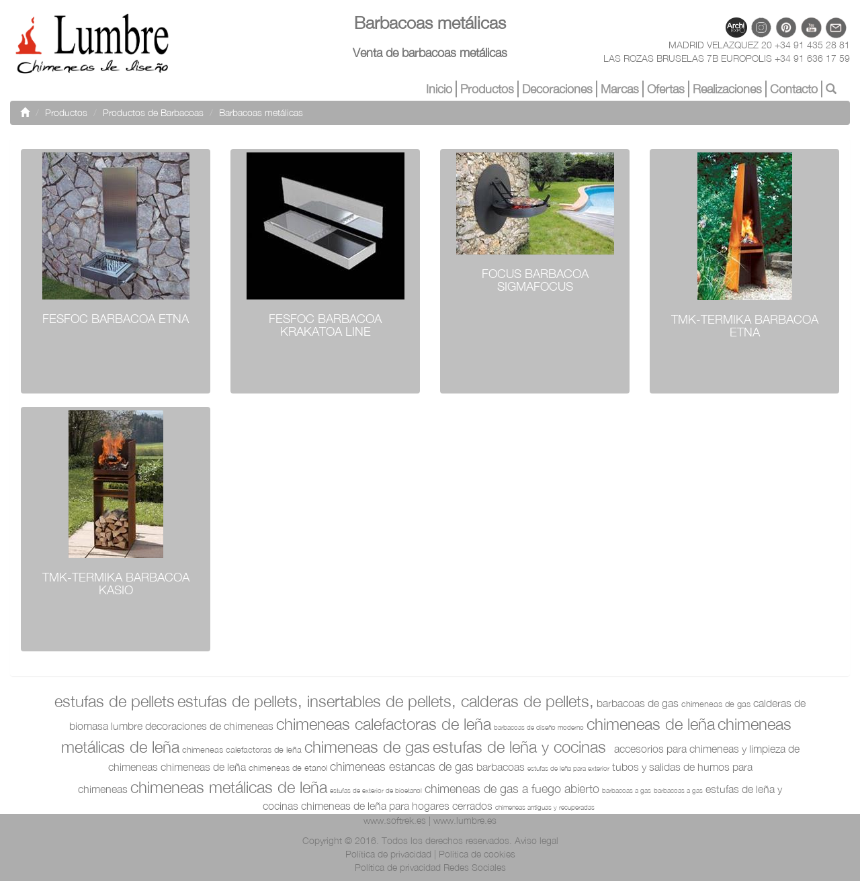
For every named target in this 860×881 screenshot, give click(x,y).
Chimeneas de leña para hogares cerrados (396, 806)
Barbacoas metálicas (261, 112)
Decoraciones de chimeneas (209, 726)
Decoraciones (557, 89)
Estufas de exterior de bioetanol (376, 790)
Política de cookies (477, 854)
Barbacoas (500, 767)
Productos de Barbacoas (153, 112)
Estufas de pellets (114, 701)
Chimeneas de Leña (651, 723)
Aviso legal (536, 840)
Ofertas (666, 89)
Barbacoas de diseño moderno (539, 727)
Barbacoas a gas (626, 790)
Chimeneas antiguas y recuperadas (545, 807)
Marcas (620, 89)
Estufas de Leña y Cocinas (519, 746)
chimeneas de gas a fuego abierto (512, 789)
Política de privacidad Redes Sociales (430, 867)
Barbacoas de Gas (638, 703)
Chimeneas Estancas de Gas (402, 766)
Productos (487, 89)
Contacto (794, 89)
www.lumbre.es (465, 820)
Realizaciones (727, 89)
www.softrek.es (394, 820)
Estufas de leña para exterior (568, 768)
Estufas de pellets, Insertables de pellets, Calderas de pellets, (385, 701)
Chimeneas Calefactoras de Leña (383, 723)
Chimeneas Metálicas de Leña (228, 787)
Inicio (439, 89)
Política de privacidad (388, 854)
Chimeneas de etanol (288, 767)
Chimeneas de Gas (715, 703)
